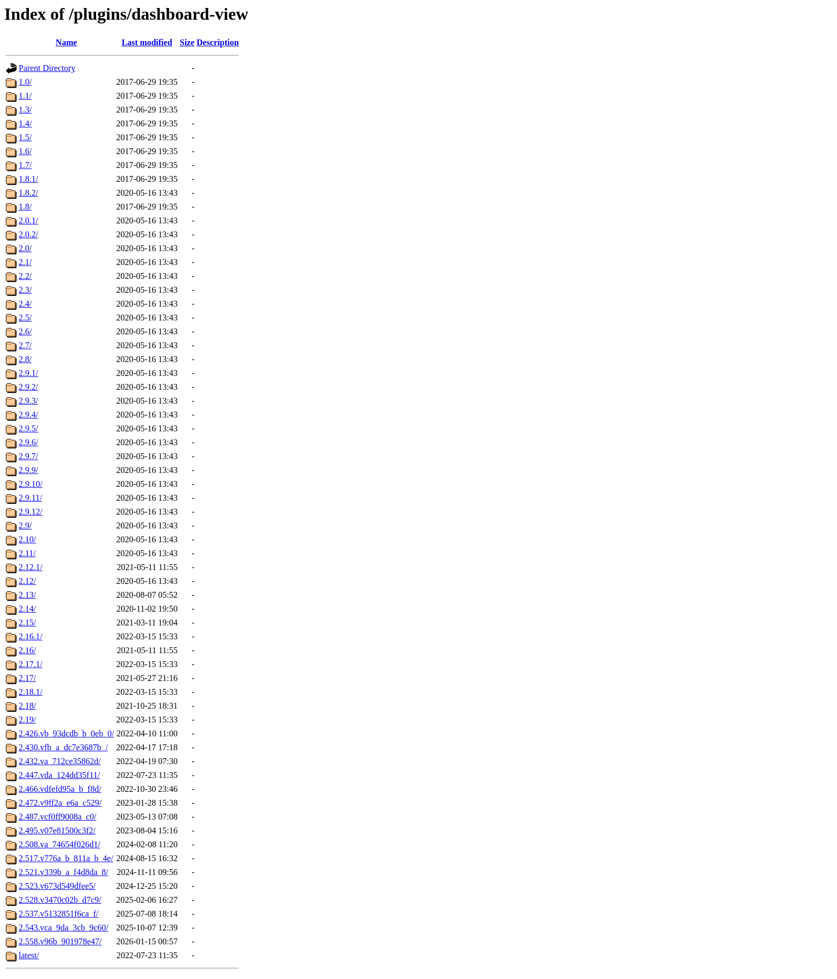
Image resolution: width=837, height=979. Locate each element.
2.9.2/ (28, 386)
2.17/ (27, 678)
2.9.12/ (30, 511)
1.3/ (25, 109)
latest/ (29, 955)
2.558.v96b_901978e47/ (60, 941)
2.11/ (27, 553)
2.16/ (27, 650)
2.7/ (25, 345)
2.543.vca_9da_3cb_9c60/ (63, 927)
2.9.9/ (28, 470)
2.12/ (27, 580)
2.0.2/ (28, 234)
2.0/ (25, 248)
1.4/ (25, 123)
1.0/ (25, 81)
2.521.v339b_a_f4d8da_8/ (63, 872)
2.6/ (25, 331)
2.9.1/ (28, 373)
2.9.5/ (28, 428)
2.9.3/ (28, 400)
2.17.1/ (30, 664)
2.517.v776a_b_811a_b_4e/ (66, 858)
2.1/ (25, 262)
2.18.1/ (30, 691)
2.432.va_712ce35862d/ (60, 761)
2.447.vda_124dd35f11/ (59, 775)
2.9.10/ (30, 483)
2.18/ (27, 705)
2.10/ (27, 539)
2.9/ (25, 525)
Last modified (147, 42)
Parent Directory (47, 68)
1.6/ (25, 151)
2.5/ (25, 317)
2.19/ (27, 719)
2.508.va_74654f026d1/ (59, 844)
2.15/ (27, 622)
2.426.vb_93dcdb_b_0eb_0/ (66, 733)
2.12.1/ (30, 567)
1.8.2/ (28, 192)
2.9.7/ (28, 456)
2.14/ (27, 608)
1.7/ (25, 165)
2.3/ (25, 289)
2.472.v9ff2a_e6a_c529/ (60, 802)
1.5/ (25, 137)
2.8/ (25, 359)
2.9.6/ (28, 442)
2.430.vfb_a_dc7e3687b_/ (63, 747)
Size (187, 42)
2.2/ (25, 275)
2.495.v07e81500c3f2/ (57, 830)
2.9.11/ (30, 497)
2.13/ (27, 594)
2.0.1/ (28, 220)
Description (217, 42)
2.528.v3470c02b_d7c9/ (60, 899)
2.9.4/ (28, 414)
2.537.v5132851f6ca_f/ (58, 913)
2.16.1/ (30, 636)
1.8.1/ (28, 178)
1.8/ (25, 206)
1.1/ (25, 95)
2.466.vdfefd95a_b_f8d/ (60, 788)
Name (66, 42)
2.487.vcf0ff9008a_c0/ (57, 816)
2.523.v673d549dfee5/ (57, 885)
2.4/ (25, 303)
